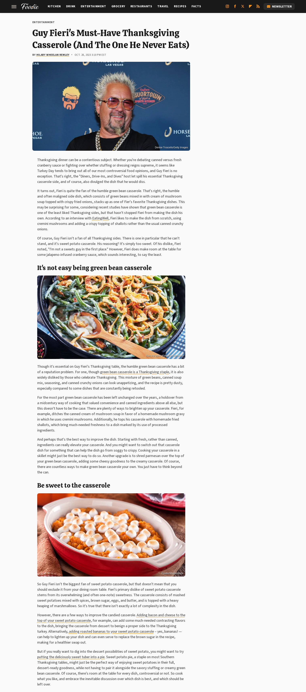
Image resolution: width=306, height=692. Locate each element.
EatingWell (100, 218)
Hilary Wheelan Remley (53, 55)
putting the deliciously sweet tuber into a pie (71, 657)
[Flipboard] (250, 7)
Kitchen (54, 6)
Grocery (118, 6)
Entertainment (93, 6)
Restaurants (141, 6)
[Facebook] (235, 7)
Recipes (180, 6)
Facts (196, 6)
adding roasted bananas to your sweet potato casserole (111, 631)
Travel (163, 6)
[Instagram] (227, 7)
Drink (70, 6)
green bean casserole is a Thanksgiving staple (134, 372)
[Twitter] (242, 7)
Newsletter (279, 6)
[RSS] (258, 7)
